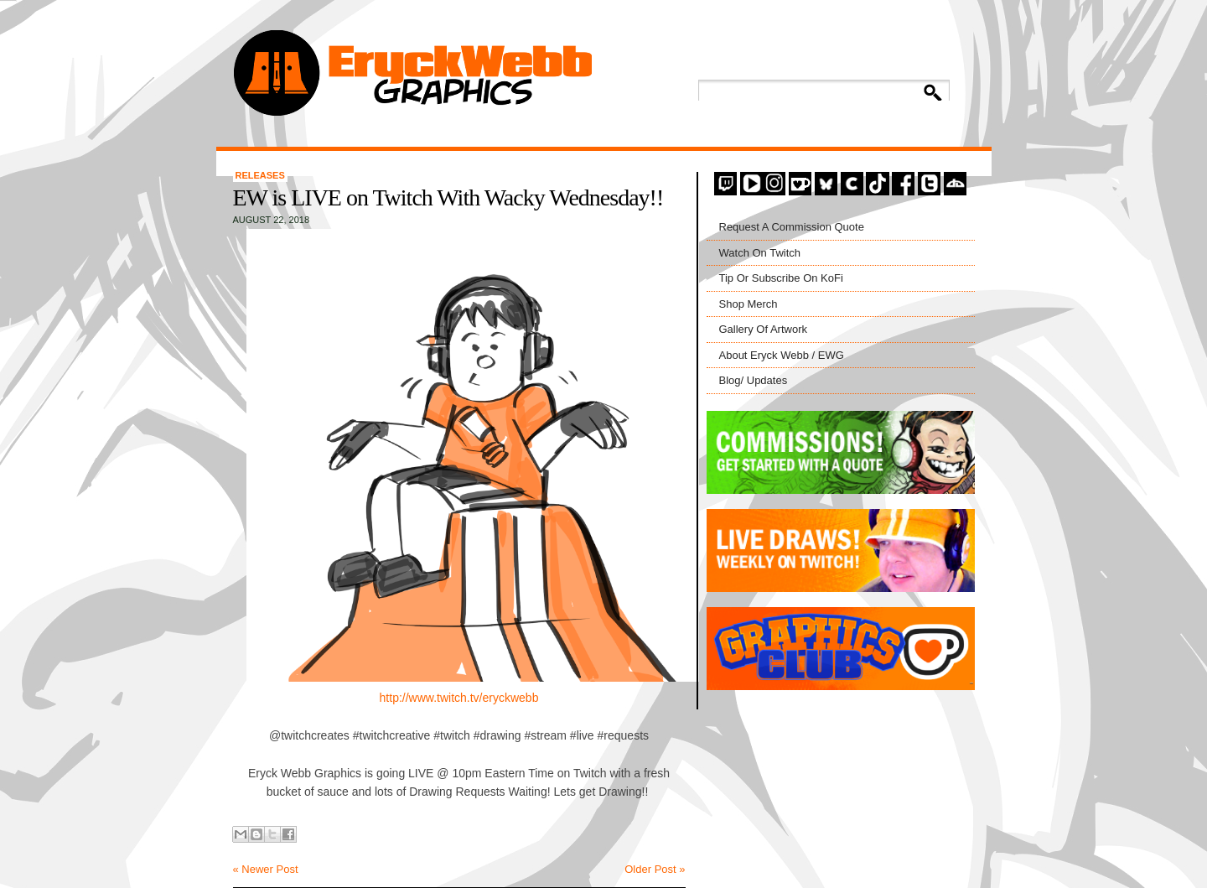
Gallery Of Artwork (763, 329)
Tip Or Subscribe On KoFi (781, 278)
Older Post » (654, 869)
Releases (260, 175)
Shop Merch (748, 304)
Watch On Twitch (760, 253)
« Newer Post (265, 869)
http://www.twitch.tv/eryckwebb (459, 697)
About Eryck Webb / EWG (781, 355)
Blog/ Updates (753, 380)
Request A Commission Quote (791, 227)
